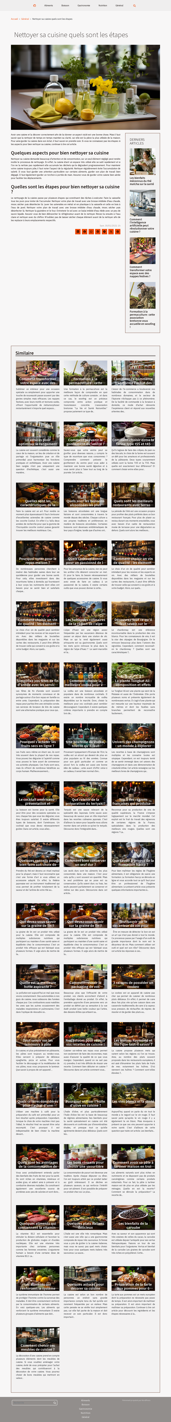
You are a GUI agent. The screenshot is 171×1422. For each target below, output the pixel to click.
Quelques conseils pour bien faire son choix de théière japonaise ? (38, 864)
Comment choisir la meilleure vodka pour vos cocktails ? (85, 684)
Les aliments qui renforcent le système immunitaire (37, 1288)
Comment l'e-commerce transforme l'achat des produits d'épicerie (133, 382)
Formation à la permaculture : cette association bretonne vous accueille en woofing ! (142, 319)
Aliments (48, 5)
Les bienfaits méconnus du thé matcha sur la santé (142, 181)
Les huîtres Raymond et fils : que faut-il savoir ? (133, 1042)
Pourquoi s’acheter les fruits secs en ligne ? (38, 743)
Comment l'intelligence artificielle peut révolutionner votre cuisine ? (142, 225)
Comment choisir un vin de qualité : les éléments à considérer (133, 562)
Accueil (14, 19)
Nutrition (103, 5)
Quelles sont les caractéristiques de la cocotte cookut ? (37, 504)
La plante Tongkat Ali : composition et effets (133, 682)
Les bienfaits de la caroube (133, 1225)
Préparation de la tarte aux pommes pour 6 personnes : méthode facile (133, 1290)
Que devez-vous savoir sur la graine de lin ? (38, 923)
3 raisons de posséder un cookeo (133, 984)
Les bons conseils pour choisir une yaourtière (85, 1164)
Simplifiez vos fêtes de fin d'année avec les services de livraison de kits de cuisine (38, 686)
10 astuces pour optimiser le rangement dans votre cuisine (38, 443)
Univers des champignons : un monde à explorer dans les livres (133, 745)
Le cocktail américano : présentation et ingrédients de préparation (38, 805)
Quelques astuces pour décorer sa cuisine (85, 1286)
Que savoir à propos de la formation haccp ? (133, 862)
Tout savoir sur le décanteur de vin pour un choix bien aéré (133, 925)
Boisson (65, 5)
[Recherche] (34, 1402)
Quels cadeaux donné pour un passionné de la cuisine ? (85, 562)
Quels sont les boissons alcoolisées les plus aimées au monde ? (85, 504)
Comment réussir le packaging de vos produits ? (85, 986)
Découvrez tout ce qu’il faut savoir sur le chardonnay (133, 623)
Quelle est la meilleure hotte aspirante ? (38, 984)
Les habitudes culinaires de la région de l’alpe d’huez (85, 623)
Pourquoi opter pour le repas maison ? (37, 560)
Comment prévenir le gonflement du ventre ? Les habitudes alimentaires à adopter (85, 445)
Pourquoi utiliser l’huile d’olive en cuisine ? (85, 1103)
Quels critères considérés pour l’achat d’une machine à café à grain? (37, 1105)
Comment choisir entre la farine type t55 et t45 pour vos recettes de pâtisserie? (133, 445)
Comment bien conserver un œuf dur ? (85, 862)
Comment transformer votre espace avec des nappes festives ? (141, 271)
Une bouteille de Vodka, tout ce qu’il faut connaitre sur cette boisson (85, 747)
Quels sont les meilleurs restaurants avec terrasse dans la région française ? (133, 504)
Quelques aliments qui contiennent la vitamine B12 (37, 1227)
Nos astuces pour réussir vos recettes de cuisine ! (85, 1042)
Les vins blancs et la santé (133, 1101)
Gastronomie (84, 5)
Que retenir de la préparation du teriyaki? (85, 801)
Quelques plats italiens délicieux (85, 1225)
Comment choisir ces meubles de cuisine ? (38, 1347)
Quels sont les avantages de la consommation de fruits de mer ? (38, 1166)
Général (119, 5)
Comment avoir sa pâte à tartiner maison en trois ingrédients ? (133, 1166)
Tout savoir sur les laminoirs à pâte (38, 1042)
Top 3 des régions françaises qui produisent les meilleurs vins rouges (133, 803)
